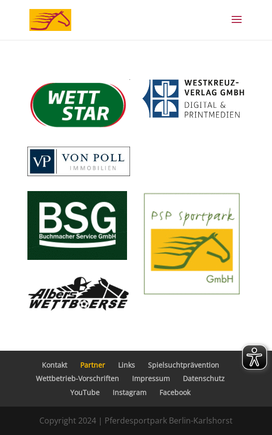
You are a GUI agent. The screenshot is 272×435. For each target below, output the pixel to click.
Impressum (151, 378)
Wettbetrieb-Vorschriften (77, 378)
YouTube (85, 392)
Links (126, 365)
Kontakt (54, 365)
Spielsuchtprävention (183, 365)
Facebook (174, 392)
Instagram (129, 392)
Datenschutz (204, 378)
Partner (92, 365)
